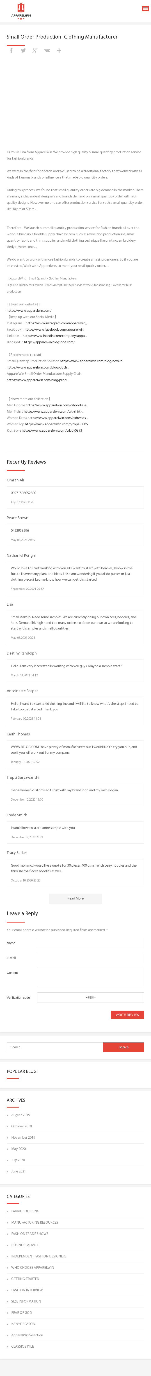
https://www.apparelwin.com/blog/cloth (37, 367)
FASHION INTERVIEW (27, 1290)
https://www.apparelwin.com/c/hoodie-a (56, 405)
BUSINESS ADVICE (25, 1245)
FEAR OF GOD (21, 1313)
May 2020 (18, 1149)
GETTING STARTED (25, 1279)
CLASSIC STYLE (22, 1347)
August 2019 (20, 1115)
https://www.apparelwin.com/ (29, 311)
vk (47, 50)
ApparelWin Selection (27, 1335)
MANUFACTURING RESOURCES (34, 1223)
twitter (23, 50)
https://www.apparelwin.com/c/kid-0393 (52, 431)
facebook (11, 50)
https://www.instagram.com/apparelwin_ (56, 323)
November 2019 (23, 1138)
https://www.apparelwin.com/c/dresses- (57, 418)
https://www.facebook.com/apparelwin (54, 330)
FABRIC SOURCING (25, 1211)
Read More (75, 898)
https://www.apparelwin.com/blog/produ (37, 380)
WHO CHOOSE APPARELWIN (32, 1268)
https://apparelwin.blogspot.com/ (49, 342)
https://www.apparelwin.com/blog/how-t (91, 361)
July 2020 (18, 1160)
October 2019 (21, 1126)
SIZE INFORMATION (26, 1301)
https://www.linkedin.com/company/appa (54, 336)
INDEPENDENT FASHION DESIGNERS (38, 1256)
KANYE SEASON (23, 1324)
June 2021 (18, 1171)
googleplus (35, 50)
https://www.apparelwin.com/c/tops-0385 (56, 424)
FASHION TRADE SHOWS (29, 1234)
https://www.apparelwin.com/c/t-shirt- (53, 412)
